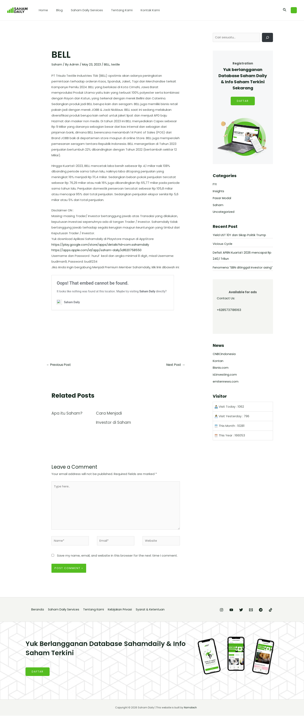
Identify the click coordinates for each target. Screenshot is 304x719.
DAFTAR (243, 102)
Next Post (175, 365)
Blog (56, 10)
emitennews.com (226, 388)
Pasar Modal (222, 198)
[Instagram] (201, 613)
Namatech (190, 710)
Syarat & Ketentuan (155, 612)
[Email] (243, 613)
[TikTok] (270, 613)
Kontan (218, 367)
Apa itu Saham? (67, 413)
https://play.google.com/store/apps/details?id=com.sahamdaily (101, 244)
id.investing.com (225, 381)
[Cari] (267, 38)
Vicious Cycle (223, 244)
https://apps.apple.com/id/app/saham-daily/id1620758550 (96, 250)
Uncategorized (224, 212)
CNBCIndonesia (224, 360)
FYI (215, 185)
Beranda (37, 612)
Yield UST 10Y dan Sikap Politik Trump (240, 235)
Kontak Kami (140, 10)
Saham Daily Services (82, 10)
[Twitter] (229, 613)
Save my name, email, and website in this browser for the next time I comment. (117, 558)
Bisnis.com (220, 374)
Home (42, 10)
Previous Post (59, 365)
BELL (107, 64)
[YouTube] (215, 613)
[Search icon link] (285, 10)
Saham (56, 64)
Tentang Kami (114, 10)
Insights (218, 192)
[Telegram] (256, 613)
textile (116, 64)
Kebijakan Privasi (123, 612)
